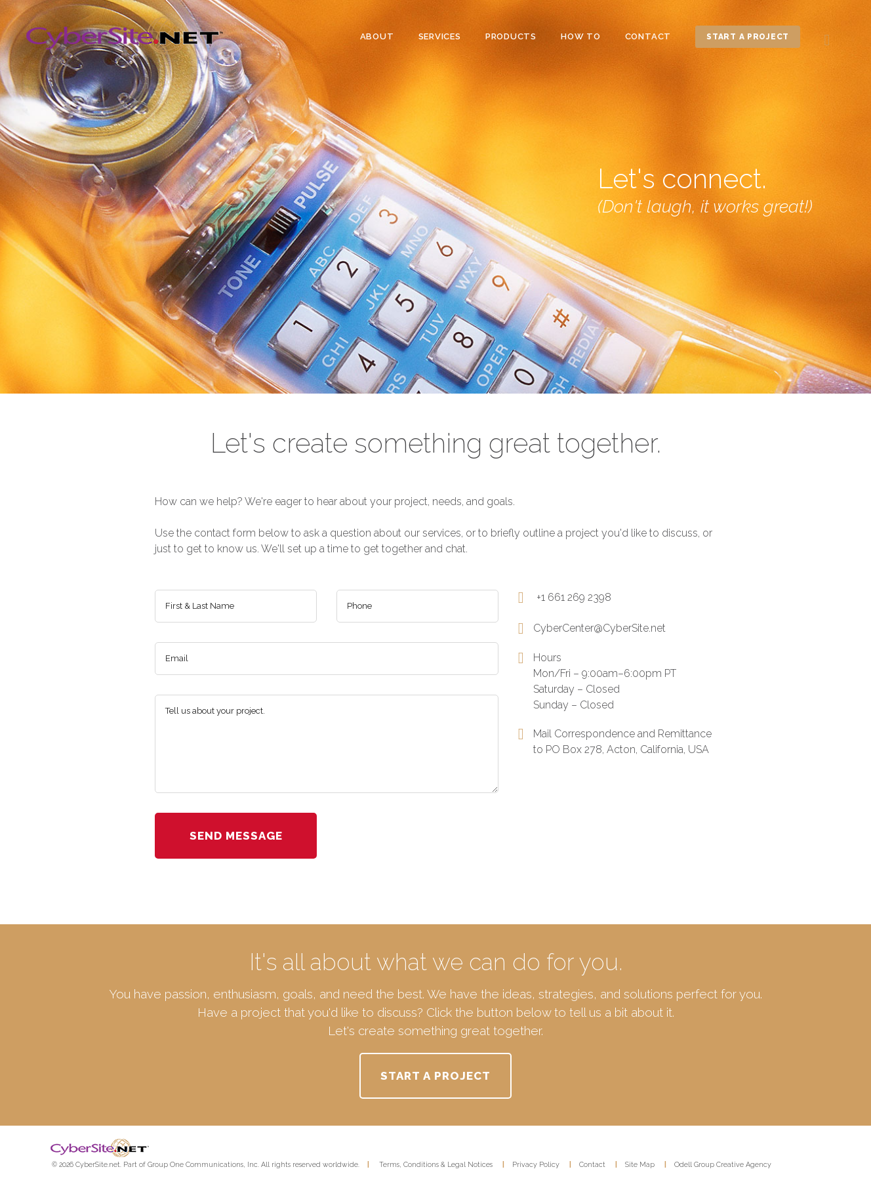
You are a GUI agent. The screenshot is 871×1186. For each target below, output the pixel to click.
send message (236, 835)
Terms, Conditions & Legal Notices (436, 1164)
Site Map (640, 1164)
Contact (592, 1164)
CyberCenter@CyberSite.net (599, 628)
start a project (747, 36)
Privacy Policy (535, 1164)
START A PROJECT (435, 1075)
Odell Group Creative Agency (722, 1164)
